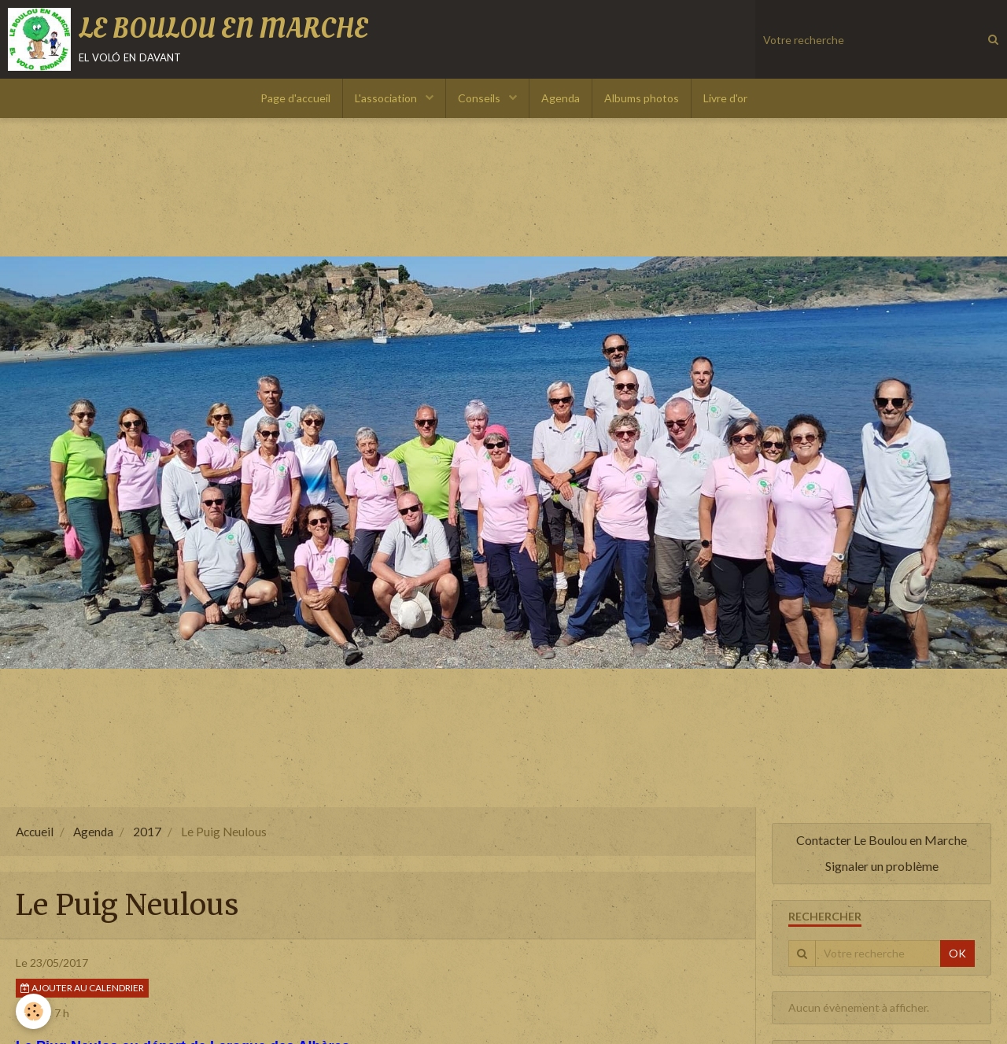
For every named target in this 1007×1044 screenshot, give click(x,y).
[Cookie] (33, 1011)
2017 (147, 832)
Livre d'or (725, 98)
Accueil (34, 832)
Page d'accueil (295, 98)
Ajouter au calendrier (82, 988)
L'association (387, 98)
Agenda (560, 98)
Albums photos (641, 98)
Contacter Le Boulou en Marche (881, 839)
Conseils (480, 98)
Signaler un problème (882, 865)
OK (957, 953)
